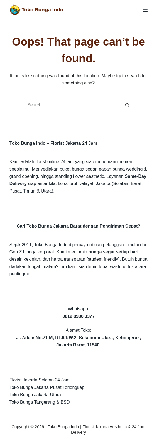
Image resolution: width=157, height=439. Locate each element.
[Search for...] (71, 105)
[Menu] (145, 9)
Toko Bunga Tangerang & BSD (39, 402)
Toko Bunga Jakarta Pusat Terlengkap (46, 387)
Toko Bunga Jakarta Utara (35, 394)
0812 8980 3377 (78, 316)
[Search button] (127, 105)
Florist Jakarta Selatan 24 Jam (39, 380)
